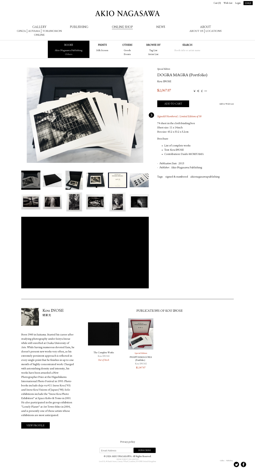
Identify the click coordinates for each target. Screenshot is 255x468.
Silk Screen (102, 50)
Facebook (243, 464)
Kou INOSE (164, 81)
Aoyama (34, 31)
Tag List (153, 50)
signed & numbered (176, 177)
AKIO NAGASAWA (127, 13)
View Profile (35, 425)
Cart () (217, 3)
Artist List (153, 54)
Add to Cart (173, 104)
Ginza (21, 31)
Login (238, 3)
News (160, 27)
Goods (127, 50)
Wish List (228, 3)
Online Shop (122, 27)
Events (127, 54)
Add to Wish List (226, 104)
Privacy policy (127, 442)
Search (187, 45)
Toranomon (52, 31)
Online (39, 35)
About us (196, 31)
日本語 (248, 3)
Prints (102, 45)
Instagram (222, 464)
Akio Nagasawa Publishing (68, 50)
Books (68, 45)
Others (68, 54)
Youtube (250, 464)
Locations (214, 31)
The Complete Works (104, 353)
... (206, 91)
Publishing (79, 27)
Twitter (236, 464)
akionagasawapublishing (205, 177)
